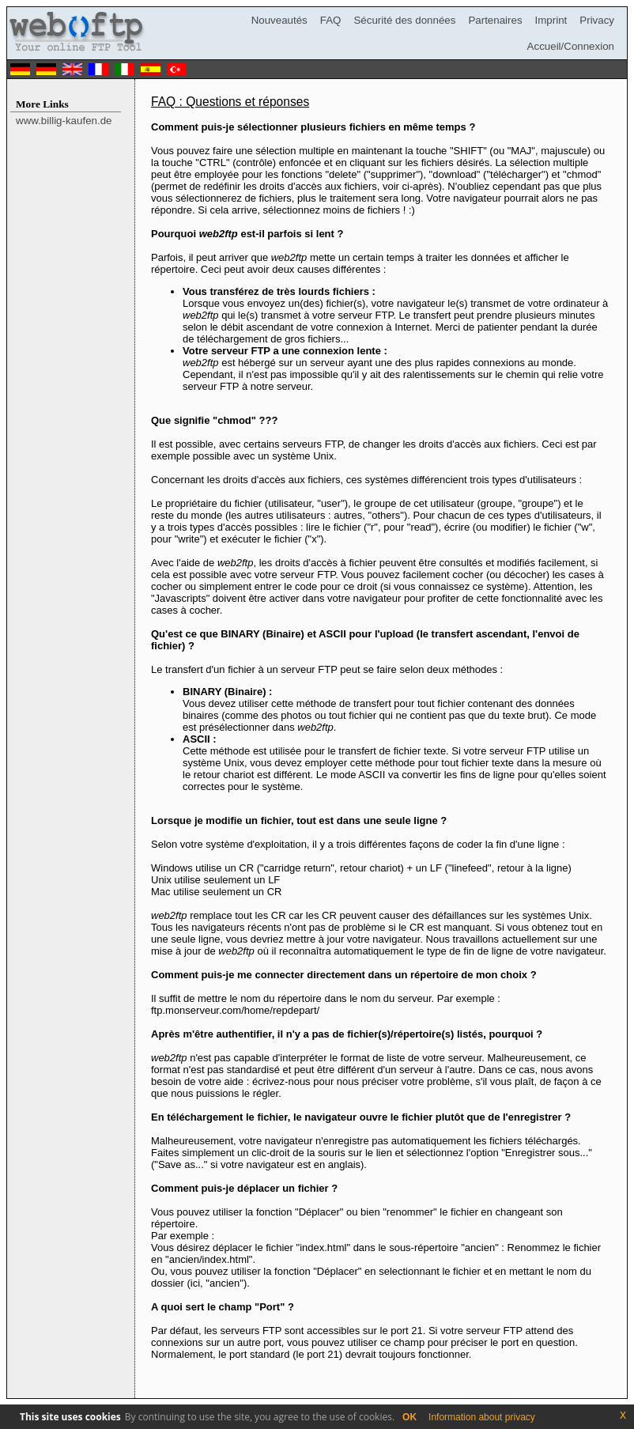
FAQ (331, 20)
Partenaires (495, 20)
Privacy (596, 20)
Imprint (551, 20)
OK (409, 1417)
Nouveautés (279, 20)
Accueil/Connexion (570, 46)
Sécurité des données (404, 20)
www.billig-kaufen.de (64, 121)
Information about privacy (481, 1417)
